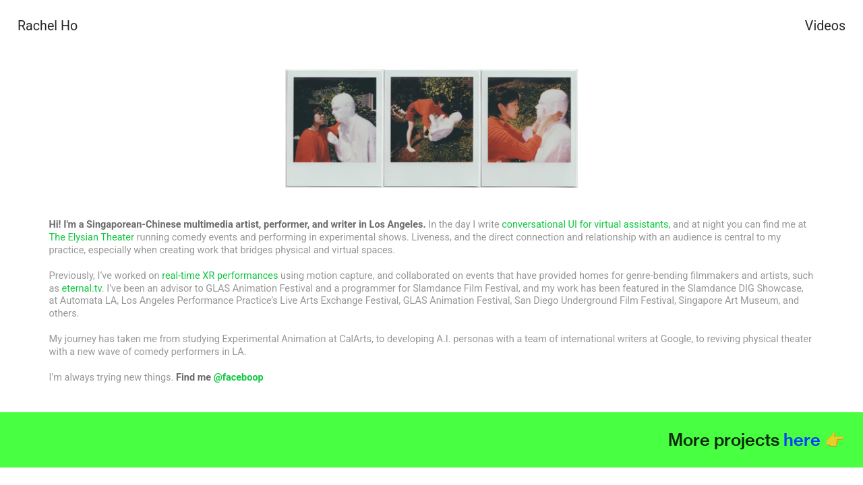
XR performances (240, 276)
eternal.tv (82, 288)
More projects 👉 (756, 439)
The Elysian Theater (91, 237)
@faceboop (239, 377)
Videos (825, 26)
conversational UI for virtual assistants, (586, 224)
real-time (181, 276)
